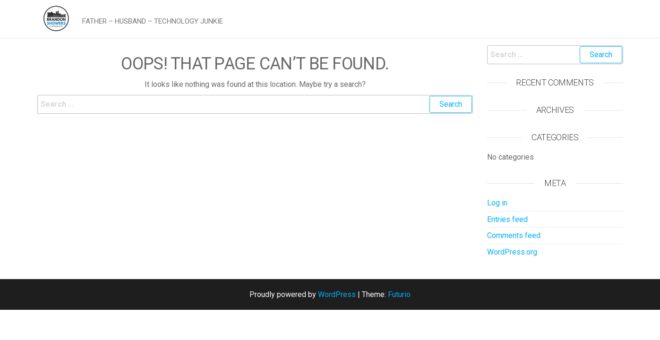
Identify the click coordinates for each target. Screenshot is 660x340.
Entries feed (507, 219)
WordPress (337, 294)
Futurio (399, 294)
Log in (497, 202)
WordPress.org (512, 251)
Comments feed (513, 235)
